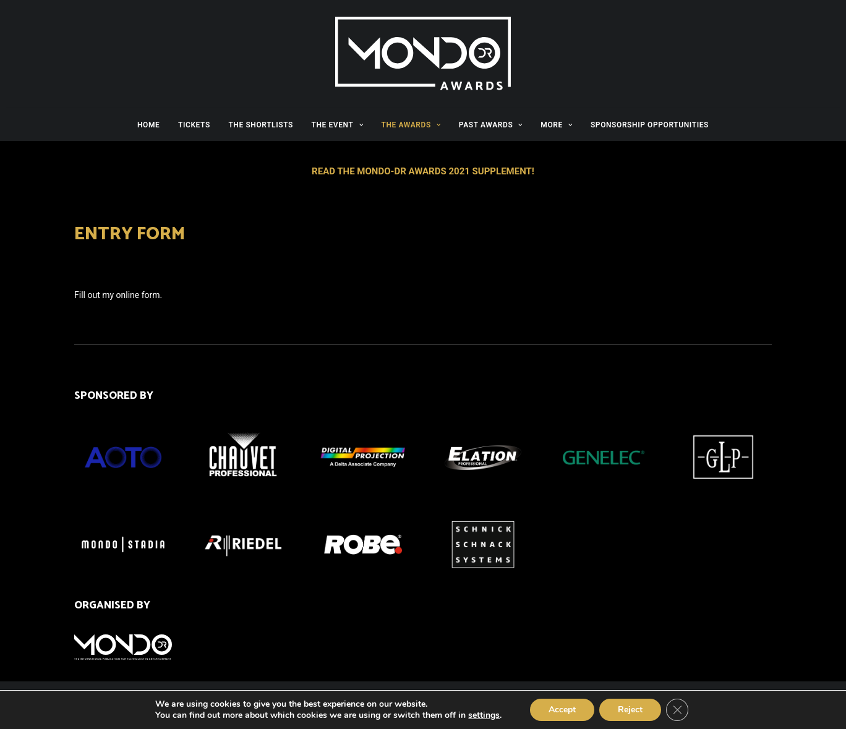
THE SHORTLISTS (260, 125)
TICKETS (194, 125)
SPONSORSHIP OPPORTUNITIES (650, 125)
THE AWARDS (411, 125)
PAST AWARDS (491, 125)
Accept (562, 709)
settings (484, 715)
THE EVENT (337, 125)
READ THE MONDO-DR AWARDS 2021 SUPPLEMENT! (423, 171)
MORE (556, 125)
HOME (148, 125)
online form (138, 295)
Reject (630, 709)
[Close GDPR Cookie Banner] (677, 710)
